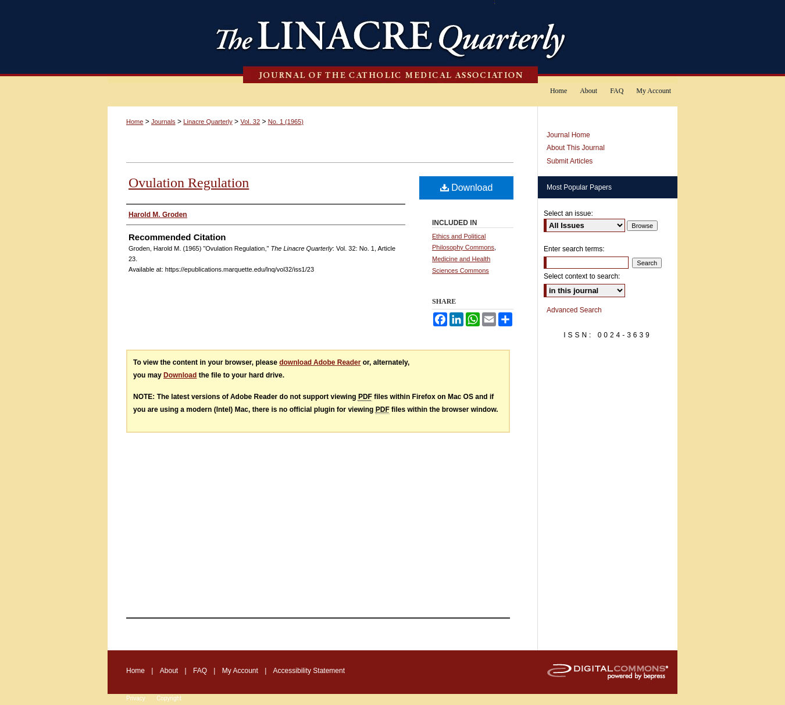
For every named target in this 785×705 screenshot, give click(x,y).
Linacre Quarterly (207, 121)
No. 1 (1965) (286, 121)
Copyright (168, 698)
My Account (240, 671)
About (169, 671)
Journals (163, 121)
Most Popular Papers (579, 187)
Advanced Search (574, 310)
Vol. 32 (250, 121)
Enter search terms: (574, 249)
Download (466, 188)
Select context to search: (582, 276)
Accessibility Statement (309, 671)
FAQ (200, 671)
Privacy (135, 698)
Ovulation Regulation (189, 182)
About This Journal (576, 148)
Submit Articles (570, 161)
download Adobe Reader (320, 362)
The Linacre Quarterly (392, 41)
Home (134, 121)
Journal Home (568, 135)
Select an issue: (568, 213)
